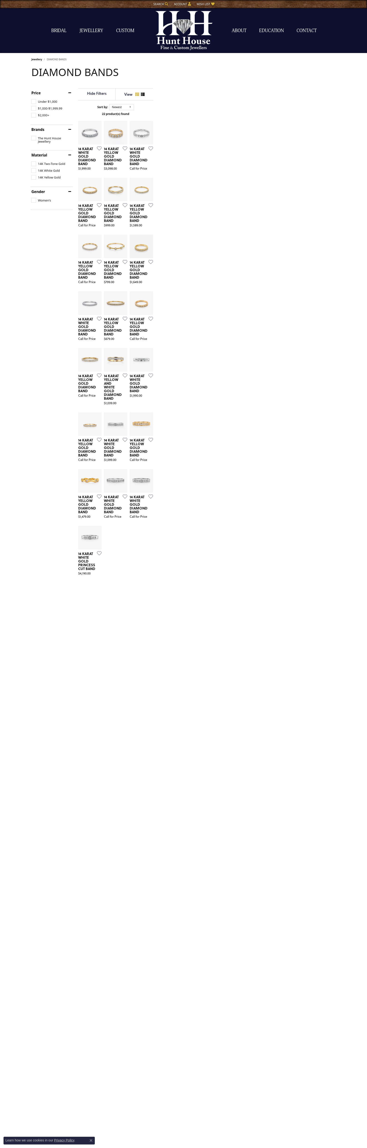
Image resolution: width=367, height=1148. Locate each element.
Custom (125, 31)
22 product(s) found (206, 114)
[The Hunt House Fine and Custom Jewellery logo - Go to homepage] (183, 30)
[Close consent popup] (91, 1140)
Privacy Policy (64, 1140)
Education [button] (271, 31)
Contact (307, 31)
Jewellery (36, 59)
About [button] (239, 31)
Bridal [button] (58, 31)
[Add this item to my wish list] (158, 209)
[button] (160, 4)
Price (36, 93)
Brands (37, 129)
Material (39, 155)
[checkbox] (44, 101)
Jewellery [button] (91, 31)
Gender (38, 192)
